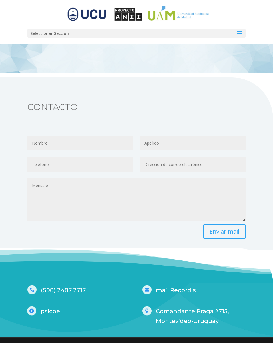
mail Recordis (176, 290)
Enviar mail (224, 231)
